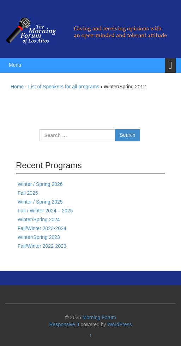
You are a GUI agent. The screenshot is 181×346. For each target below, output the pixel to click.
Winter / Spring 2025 (40, 202)
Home (17, 86)
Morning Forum (99, 317)
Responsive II (64, 324)
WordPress (120, 324)
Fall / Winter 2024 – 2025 (45, 210)
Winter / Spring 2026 (40, 184)
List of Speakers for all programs (63, 86)
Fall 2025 (28, 193)
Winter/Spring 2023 (39, 237)
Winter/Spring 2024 (39, 219)
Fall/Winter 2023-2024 (42, 228)
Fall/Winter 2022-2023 (42, 246)
